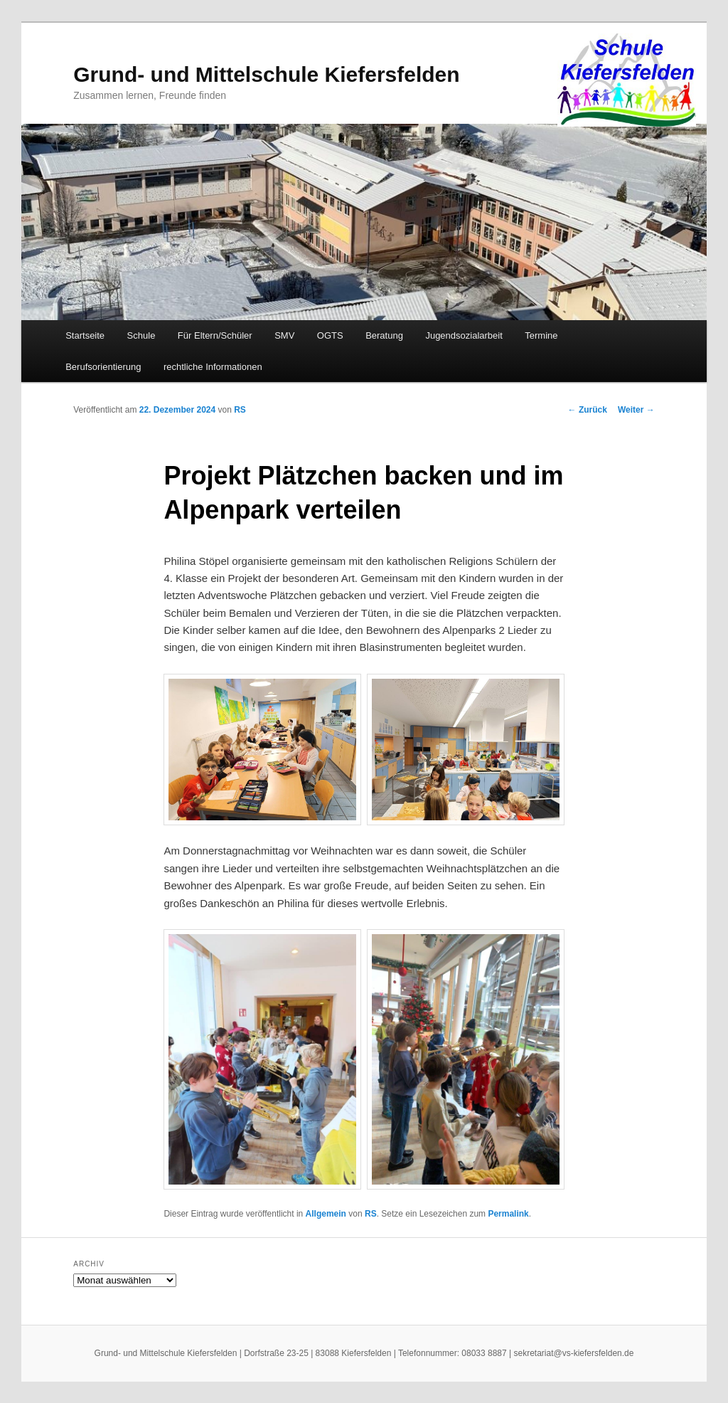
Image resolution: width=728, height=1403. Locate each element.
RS (240, 410)
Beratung (384, 335)
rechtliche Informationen (213, 366)
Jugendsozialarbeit (463, 335)
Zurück (587, 410)
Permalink (508, 1214)
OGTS (330, 335)
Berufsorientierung (103, 366)
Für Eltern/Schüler (215, 335)
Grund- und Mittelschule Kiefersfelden (266, 74)
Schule (141, 335)
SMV (284, 335)
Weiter (636, 410)
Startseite (85, 335)
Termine (541, 335)
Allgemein (326, 1214)
